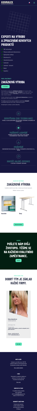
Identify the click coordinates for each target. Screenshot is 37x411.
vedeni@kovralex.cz (15, 334)
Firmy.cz (19, 408)
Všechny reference (18, 224)
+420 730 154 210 (15, 333)
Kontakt (18, 260)
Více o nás (18, 344)
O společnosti (5, 86)
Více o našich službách (18, 367)
